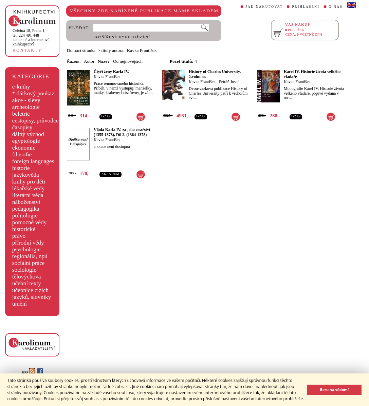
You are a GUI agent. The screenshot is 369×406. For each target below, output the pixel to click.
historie (21, 168)
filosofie (22, 154)
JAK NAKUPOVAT (264, 6)
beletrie (21, 114)
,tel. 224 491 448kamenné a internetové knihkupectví (31, 37)
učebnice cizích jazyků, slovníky (31, 293)
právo (18, 236)
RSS (28, 372)
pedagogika (25, 209)
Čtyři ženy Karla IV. (111, 71)
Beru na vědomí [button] (334, 389)
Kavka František (107, 76)
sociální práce (28, 263)
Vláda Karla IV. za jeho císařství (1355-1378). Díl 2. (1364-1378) (122, 132)
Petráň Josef (229, 81)
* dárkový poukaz (33, 93)
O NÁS (336, 6)
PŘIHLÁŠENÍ (305, 6)
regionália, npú (30, 256)
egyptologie (26, 141)
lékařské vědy (28, 188)
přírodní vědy (28, 242)
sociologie (24, 270)
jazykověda (25, 175)
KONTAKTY (27, 50)
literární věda (27, 195)
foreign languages (33, 161)
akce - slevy (26, 100)
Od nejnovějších (128, 61)
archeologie (26, 107)
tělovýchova (26, 276)
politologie (25, 215)
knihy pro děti (28, 181)
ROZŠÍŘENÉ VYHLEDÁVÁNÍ (121, 37)
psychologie (26, 249)
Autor (89, 61)
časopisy (22, 127)
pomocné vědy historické (29, 225)
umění (19, 304)
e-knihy (21, 86)
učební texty (26, 283)
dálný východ (28, 134)
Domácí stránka (81, 50)
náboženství (26, 202)
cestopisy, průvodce (35, 120)
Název (104, 61)
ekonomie (23, 147)
